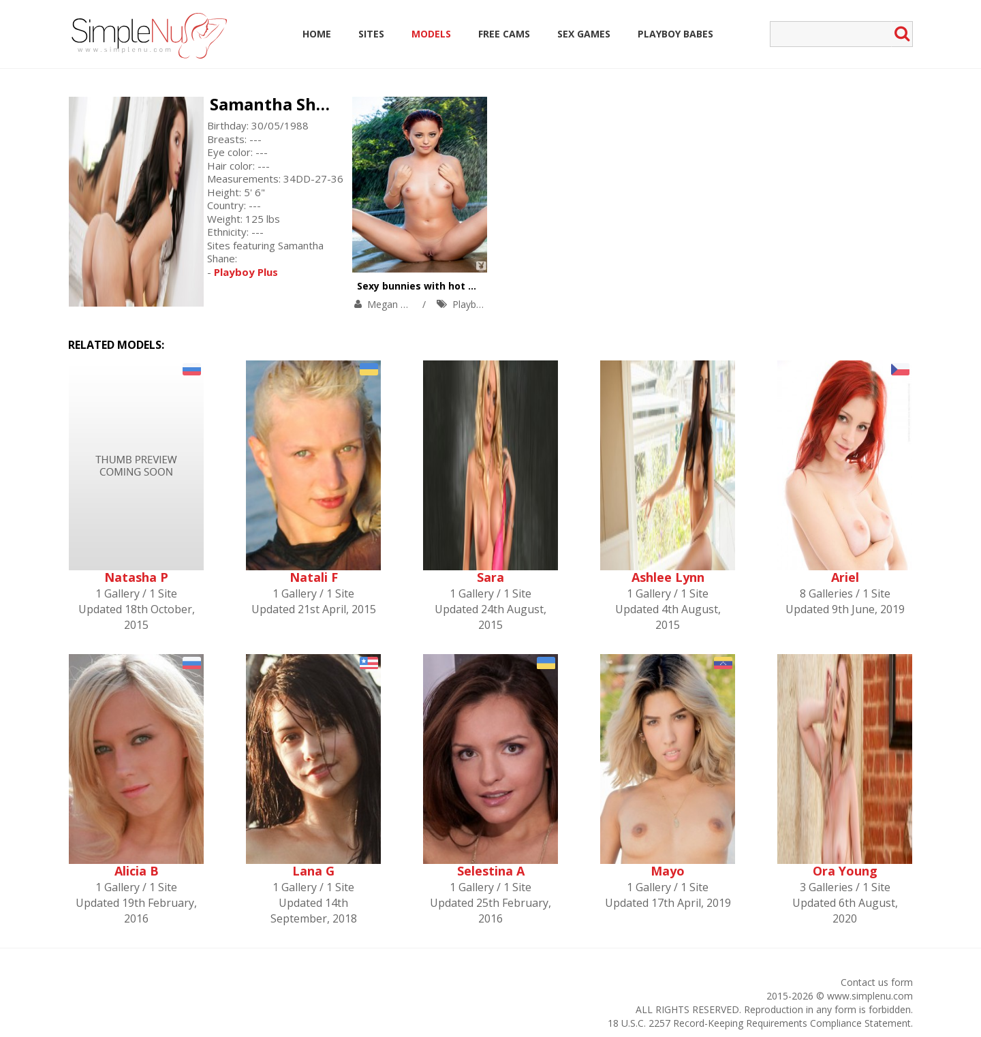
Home (316, 33)
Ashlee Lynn (668, 577)
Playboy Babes (675, 33)
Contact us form (877, 982)
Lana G (313, 871)
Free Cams (504, 33)
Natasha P (136, 577)
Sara (490, 577)
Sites (371, 33)
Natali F (314, 577)
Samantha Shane (278, 104)
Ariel (845, 577)
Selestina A (491, 871)
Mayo (668, 871)
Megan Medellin (402, 304)
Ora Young (845, 871)
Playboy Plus (480, 304)
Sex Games (583, 33)
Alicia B (136, 871)
